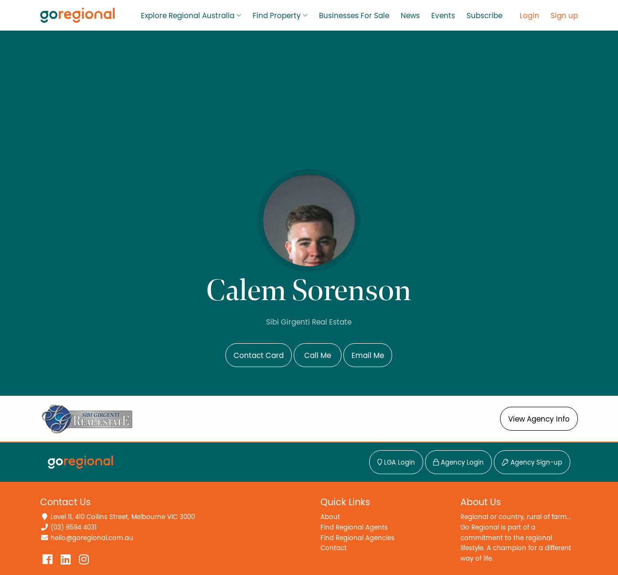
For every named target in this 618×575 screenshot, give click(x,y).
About (330, 517)
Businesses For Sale (354, 16)
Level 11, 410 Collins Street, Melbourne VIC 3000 (123, 517)
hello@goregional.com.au (92, 538)
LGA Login (396, 462)
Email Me (368, 355)
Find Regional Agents (354, 527)
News (410, 16)
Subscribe (484, 16)
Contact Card (259, 355)
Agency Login (458, 462)
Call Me (317, 355)
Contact (333, 548)
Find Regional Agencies (357, 538)
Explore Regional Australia (187, 16)
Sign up (564, 16)
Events (443, 16)
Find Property (277, 16)
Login (529, 16)
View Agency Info (539, 419)
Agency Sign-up (532, 462)
